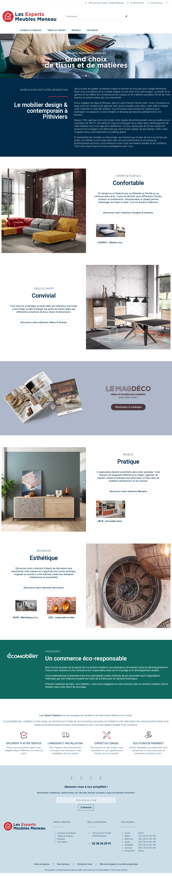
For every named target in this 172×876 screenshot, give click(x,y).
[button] (3, 56)
